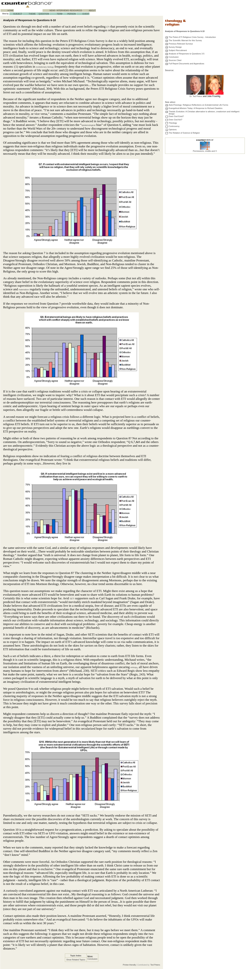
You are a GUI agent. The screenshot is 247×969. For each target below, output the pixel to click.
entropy (133, 667)
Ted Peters (155, 965)
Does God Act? (175, 120)
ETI (107, 27)
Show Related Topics (75, 960)
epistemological (89, 125)
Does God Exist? (176, 116)
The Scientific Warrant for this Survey (185, 40)
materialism (24, 289)
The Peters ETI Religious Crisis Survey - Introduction (192, 37)
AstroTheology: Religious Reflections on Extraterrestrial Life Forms (198, 105)
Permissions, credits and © (205, 151)
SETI (72, 598)
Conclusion (92, 959)
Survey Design (175, 47)
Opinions (173, 129)
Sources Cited (175, 60)
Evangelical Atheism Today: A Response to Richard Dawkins (195, 108)
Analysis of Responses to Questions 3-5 (186, 54)
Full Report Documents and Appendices (186, 63)
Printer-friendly (129, 965)
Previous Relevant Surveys (181, 44)
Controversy (174, 126)
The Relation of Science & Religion (184, 133)
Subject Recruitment (178, 50)
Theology (173, 123)
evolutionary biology (45, 67)
